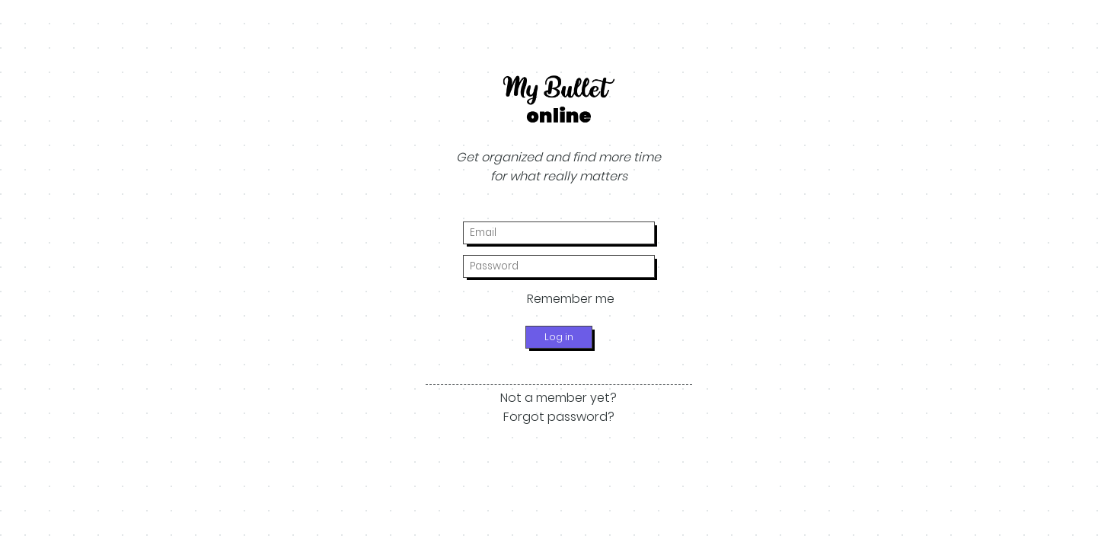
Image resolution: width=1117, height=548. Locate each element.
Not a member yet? (558, 397)
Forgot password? (558, 416)
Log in (558, 337)
